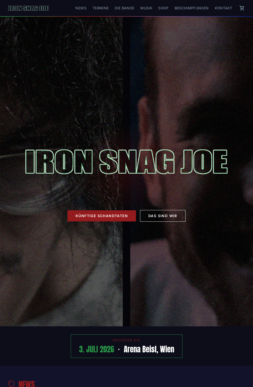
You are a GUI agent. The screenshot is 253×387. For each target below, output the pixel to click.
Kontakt (223, 8)
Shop (163, 8)
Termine (101, 8)
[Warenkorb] (242, 8)
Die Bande (124, 8)
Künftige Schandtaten (102, 216)
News (80, 8)
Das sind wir (162, 216)
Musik (146, 8)
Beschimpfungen (192, 8)
